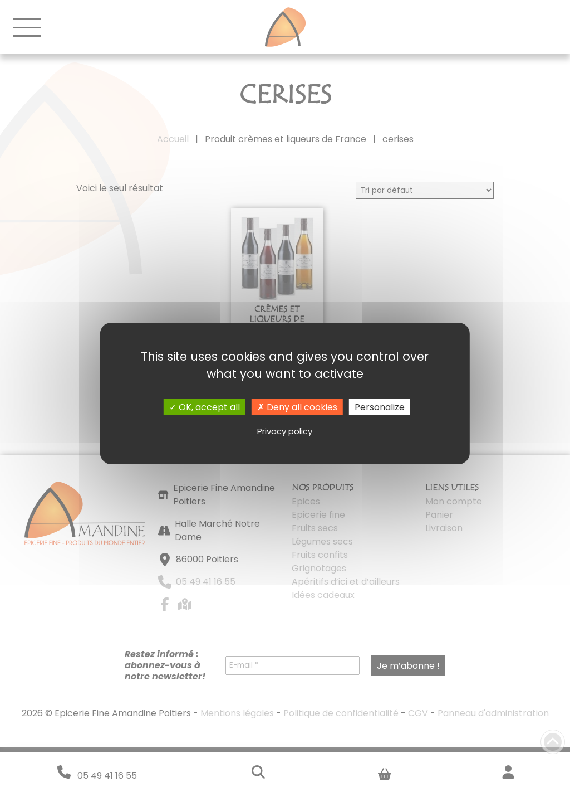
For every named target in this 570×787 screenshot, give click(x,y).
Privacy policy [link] (284, 431)
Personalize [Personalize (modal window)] (380, 407)
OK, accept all (204, 407)
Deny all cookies (297, 407)
